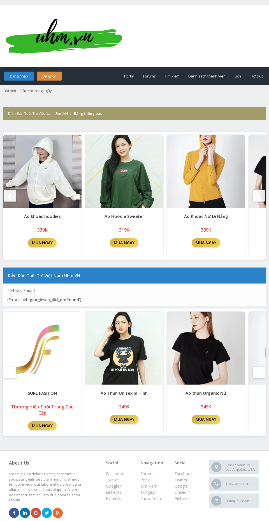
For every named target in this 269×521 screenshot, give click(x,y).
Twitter (181, 480)
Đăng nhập (19, 76)
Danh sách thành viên (207, 76)
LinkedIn (182, 492)
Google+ (182, 486)
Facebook (184, 473)
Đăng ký (49, 76)
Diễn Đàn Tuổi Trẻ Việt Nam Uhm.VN (38, 113)
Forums (149, 76)
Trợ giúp (257, 76)
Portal (129, 76)
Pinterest (183, 498)
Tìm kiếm (172, 76)
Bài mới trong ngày (36, 90)
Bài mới (10, 90)
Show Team (151, 498)
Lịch (238, 76)
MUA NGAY (42, 242)
